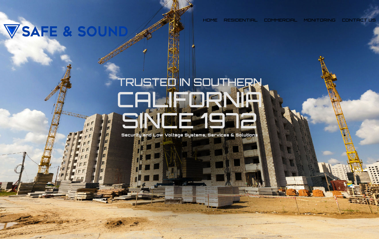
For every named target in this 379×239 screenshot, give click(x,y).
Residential (241, 20)
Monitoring (320, 20)
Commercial (280, 20)
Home (210, 20)
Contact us (359, 20)
